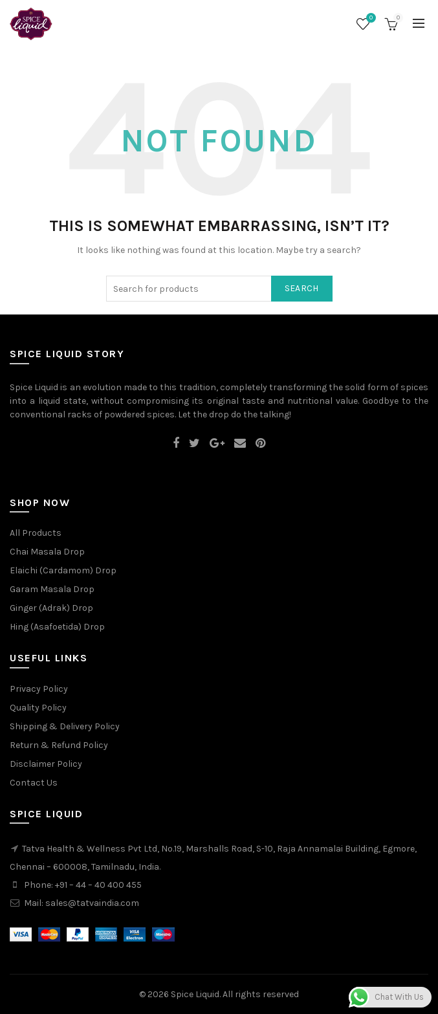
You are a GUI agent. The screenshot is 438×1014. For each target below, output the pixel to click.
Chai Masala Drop (47, 551)
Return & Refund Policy (59, 745)
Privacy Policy (39, 688)
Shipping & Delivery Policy (65, 726)
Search (302, 288)
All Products (35, 532)
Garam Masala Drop (52, 589)
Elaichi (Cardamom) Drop (63, 570)
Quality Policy (38, 707)
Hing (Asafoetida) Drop (57, 626)
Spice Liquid (195, 994)
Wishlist (369, 18)
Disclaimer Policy (46, 763)
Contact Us (34, 782)
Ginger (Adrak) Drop (51, 607)
